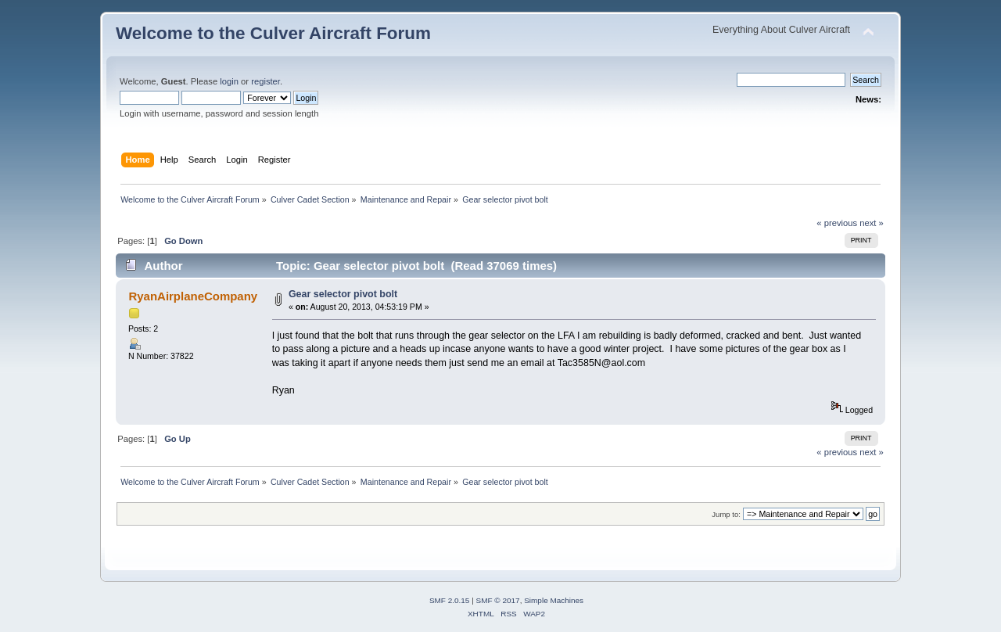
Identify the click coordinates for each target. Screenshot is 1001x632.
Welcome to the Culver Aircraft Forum (273, 33)
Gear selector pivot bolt (343, 294)
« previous (836, 223)
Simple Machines (553, 600)
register (265, 81)
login (229, 81)
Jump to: (726, 514)
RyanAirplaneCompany (192, 296)
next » (871, 223)
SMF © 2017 (498, 600)
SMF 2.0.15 (449, 600)
